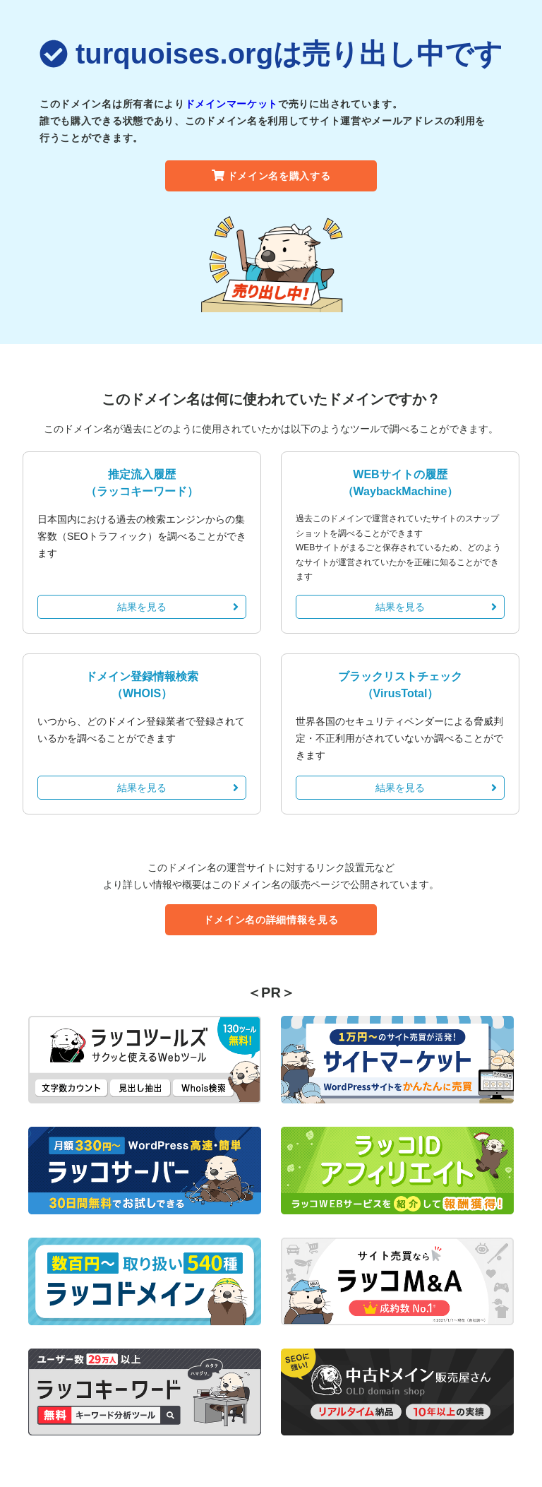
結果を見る (178, 606)
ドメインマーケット (231, 103)
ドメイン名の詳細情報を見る (270, 919)
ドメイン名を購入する (271, 176)
